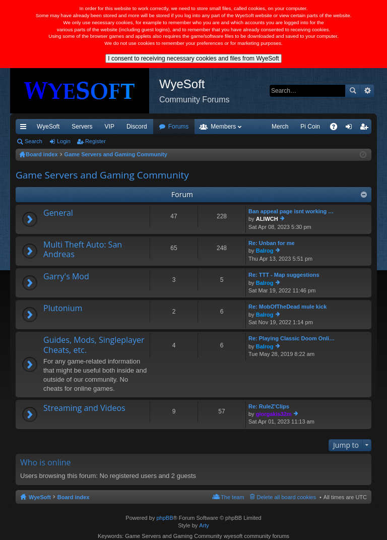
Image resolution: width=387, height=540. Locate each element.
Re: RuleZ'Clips (268, 406)
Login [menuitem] (351, 128)
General (58, 213)
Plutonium (62, 309)
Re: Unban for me (271, 243)
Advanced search (367, 91)
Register (95, 141)
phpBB (164, 518)
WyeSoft (48, 126)
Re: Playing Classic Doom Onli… (291, 338)
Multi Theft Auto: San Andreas (82, 250)
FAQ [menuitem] (337, 128)
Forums (178, 126)
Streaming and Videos (84, 408)
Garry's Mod (66, 277)
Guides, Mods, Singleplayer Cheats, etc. (94, 345)
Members (223, 126)
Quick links (25, 128)
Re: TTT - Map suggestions (283, 275)
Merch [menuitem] (280, 126)
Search (352, 91)
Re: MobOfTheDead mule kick (287, 307)
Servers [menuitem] (82, 126)
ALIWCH (267, 219)
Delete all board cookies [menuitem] (286, 497)
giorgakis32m (274, 414)
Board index (73, 497)
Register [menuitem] (366, 128)
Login (64, 141)
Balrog (265, 251)
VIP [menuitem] (109, 126)
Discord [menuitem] (136, 126)
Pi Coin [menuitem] (310, 126)
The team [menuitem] (232, 497)
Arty (204, 525)
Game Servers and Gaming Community (102, 175)
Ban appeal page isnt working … (291, 211)
